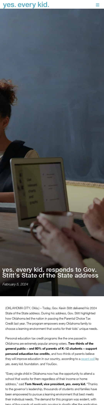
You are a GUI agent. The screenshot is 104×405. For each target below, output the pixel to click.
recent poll (88, 343)
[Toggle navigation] (98, 5)
